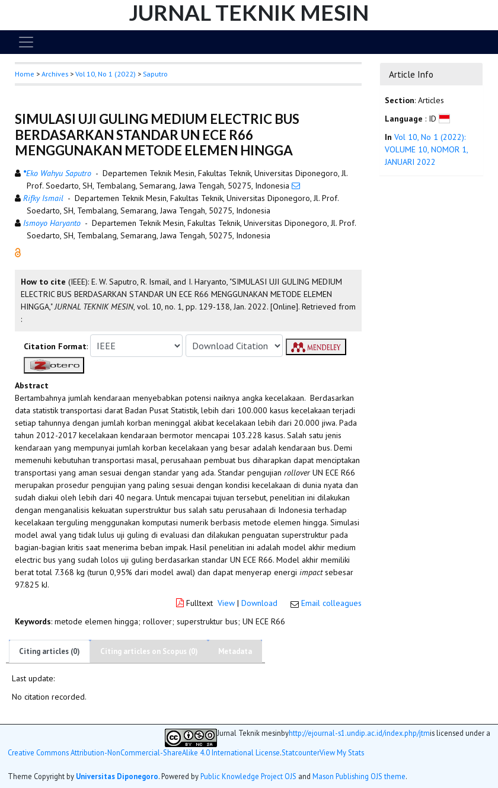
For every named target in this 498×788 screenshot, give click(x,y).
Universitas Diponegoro (117, 776)
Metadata (235, 651)
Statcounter (301, 752)
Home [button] (24, 73)
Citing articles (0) (49, 651)
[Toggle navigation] (26, 42)
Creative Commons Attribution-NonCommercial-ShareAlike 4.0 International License (144, 752)
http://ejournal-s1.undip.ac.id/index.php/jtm (359, 733)
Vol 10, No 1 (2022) (105, 73)
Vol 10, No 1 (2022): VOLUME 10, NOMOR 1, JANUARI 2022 (426, 149)
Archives (55, 73)
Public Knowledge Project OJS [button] (248, 776)
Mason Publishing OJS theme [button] (359, 776)
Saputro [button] (155, 73)
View (226, 603)
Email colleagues (331, 603)
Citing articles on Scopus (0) (149, 651)
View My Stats (342, 752)
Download (259, 603)
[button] (18, 252)
